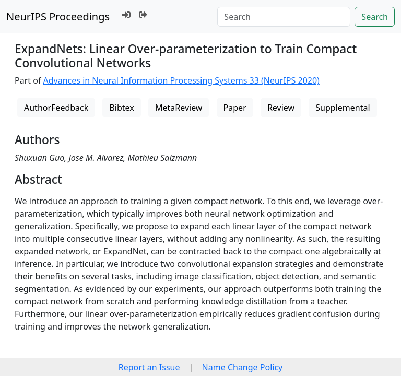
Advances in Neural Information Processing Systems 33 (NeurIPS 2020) (181, 80)
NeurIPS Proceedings (58, 16)
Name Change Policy (242, 367)
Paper (234, 107)
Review (280, 107)
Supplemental (342, 107)
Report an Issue (149, 367)
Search (374, 16)
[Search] (283, 17)
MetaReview (178, 107)
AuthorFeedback (56, 107)
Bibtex (121, 107)
